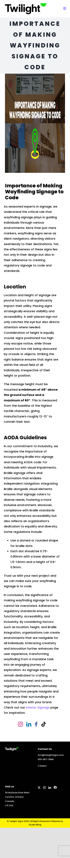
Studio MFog (35, 824)
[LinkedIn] (49, 787)
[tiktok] (43, 724)
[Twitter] (39, 787)
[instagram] (20, 724)
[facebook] (36, 724)
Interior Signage (38, 707)
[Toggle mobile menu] (65, 8)
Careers (42, 765)
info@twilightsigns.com (51, 755)
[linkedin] (28, 724)
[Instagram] (44, 787)
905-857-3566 (46, 759)
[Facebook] (55, 787)
